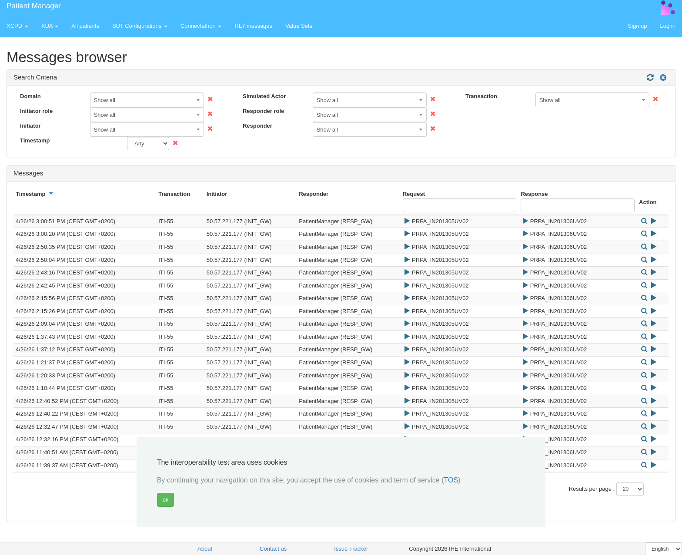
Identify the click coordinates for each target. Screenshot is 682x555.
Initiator (30, 125)
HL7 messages (253, 26)
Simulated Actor (264, 96)
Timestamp (35, 140)
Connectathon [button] (201, 26)
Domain (30, 96)
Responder (257, 125)
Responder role (263, 111)
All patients (85, 26)
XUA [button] (50, 26)
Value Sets (298, 26)
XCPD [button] (17, 26)
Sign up (637, 26)
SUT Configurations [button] (139, 26)
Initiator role (36, 111)
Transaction (481, 96)
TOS (451, 480)
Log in (667, 26)
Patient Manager (34, 6)
